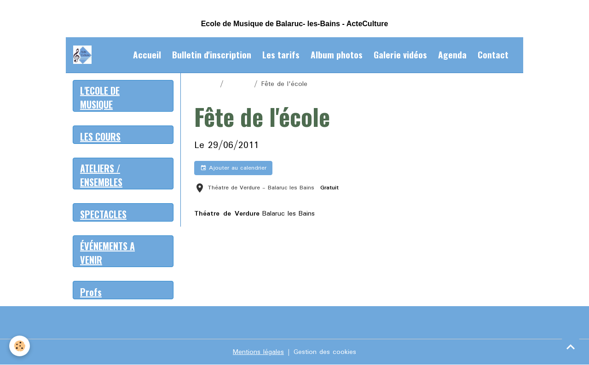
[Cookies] (19, 346)
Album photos (337, 54)
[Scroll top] (570, 346)
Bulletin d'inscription (211, 54)
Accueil (147, 54)
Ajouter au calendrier (233, 168)
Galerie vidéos (400, 54)
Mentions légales (258, 352)
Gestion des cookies (325, 352)
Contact (493, 54)
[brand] (84, 55)
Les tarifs (281, 54)
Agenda (452, 54)
